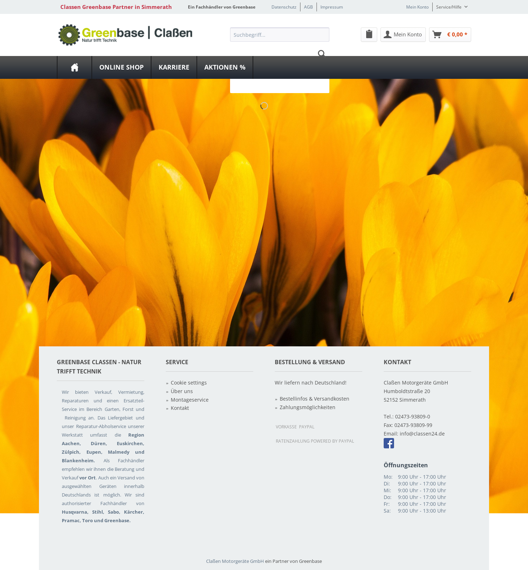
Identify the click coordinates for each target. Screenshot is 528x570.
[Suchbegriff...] (279, 34)
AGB (308, 7)
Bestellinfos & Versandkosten (314, 398)
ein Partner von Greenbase (293, 561)
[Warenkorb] (450, 34)
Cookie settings (189, 382)
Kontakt (180, 407)
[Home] (74, 67)
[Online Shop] (121, 67)
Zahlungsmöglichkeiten (307, 407)
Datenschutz (284, 7)
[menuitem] (279, 54)
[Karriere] (173, 67)
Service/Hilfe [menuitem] (449, 7)
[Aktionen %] (225, 67)
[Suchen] (321, 54)
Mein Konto (417, 7)
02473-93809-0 (412, 416)
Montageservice (190, 399)
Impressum (331, 7)
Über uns (182, 391)
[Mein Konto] (403, 34)
